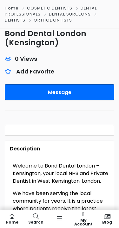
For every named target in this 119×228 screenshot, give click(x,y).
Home (12, 8)
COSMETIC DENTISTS (49, 8)
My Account (83, 219)
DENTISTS (15, 20)
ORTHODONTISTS (53, 20)
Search (36, 218)
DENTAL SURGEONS (70, 14)
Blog (107, 218)
